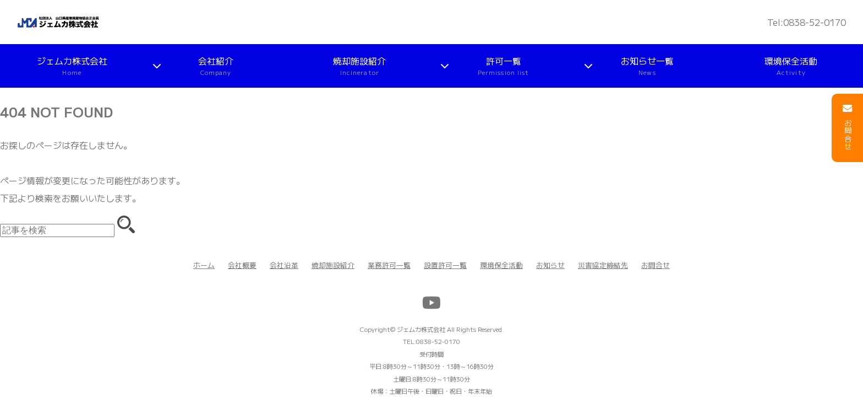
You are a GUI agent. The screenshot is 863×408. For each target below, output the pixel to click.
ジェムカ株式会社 (72, 66)
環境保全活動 (790, 66)
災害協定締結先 (603, 265)
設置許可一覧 (445, 265)
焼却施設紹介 (359, 66)
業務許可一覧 (389, 265)
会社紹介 (215, 66)
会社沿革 (284, 265)
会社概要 (242, 265)
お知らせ (550, 265)
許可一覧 (503, 66)
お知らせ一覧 (647, 66)
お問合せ (655, 265)
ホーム (204, 265)
